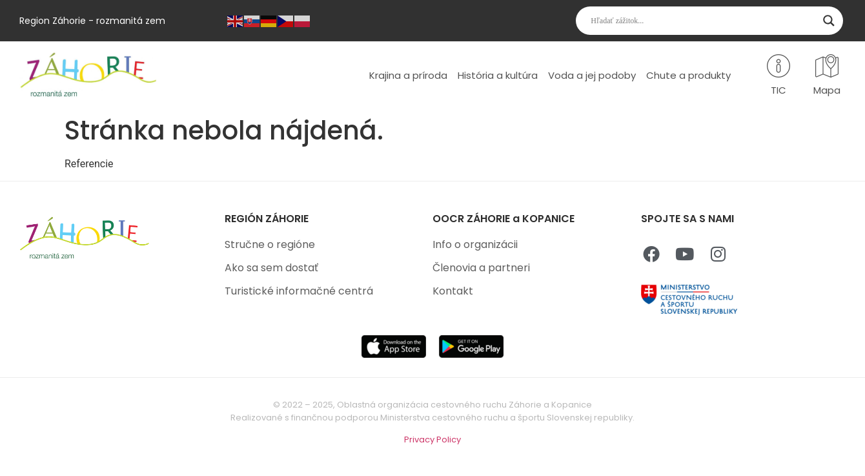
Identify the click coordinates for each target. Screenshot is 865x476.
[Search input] (703, 21)
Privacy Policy (432, 439)
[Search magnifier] (829, 21)
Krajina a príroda (408, 75)
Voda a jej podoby (592, 75)
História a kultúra (498, 75)
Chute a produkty (688, 75)
